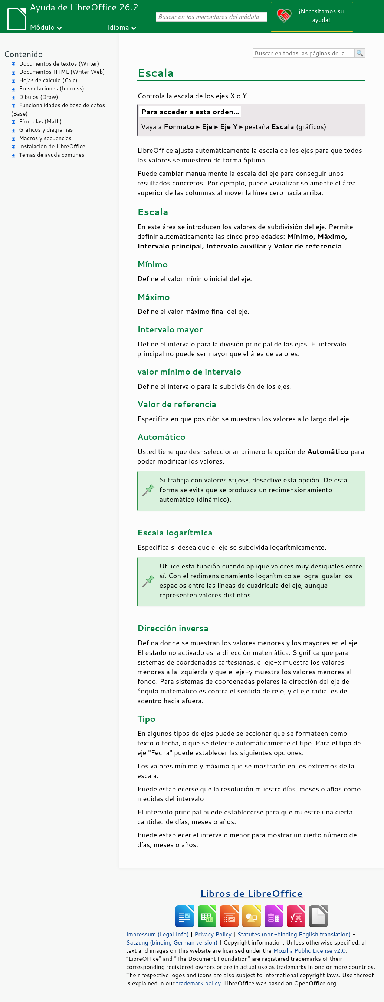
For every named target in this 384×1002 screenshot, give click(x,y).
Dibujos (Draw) (38, 97)
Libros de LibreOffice (251, 893)
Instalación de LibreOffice (52, 146)
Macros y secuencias (45, 138)
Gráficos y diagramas (46, 130)
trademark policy (198, 983)
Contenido (23, 54)
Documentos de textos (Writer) (59, 63)
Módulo (42, 27)
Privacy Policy (213, 934)
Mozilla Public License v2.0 (309, 950)
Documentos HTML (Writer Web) (62, 72)
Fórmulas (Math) (40, 121)
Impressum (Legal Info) (157, 934)
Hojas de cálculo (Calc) (48, 80)
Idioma (118, 27)
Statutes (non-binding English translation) (294, 934)
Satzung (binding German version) (172, 942)
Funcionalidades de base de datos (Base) (58, 109)
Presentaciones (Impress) (51, 88)
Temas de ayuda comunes (51, 155)
